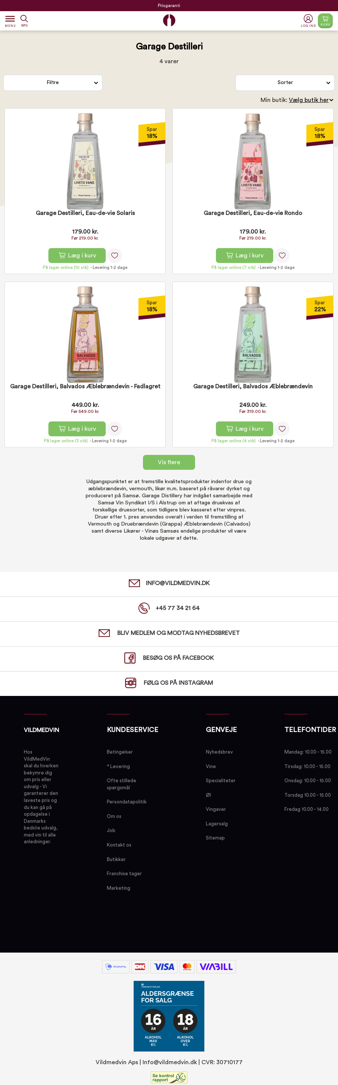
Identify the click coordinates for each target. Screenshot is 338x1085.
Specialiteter (221, 780)
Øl (208, 795)
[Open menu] (10, 20)
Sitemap (215, 837)
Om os (114, 816)
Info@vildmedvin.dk (170, 1062)
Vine (211, 766)
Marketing (118, 888)
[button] (309, 21)
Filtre (53, 82)
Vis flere (169, 462)
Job (111, 830)
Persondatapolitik (127, 801)
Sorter (285, 82)
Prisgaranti (169, 5)
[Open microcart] (325, 20)
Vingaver (216, 809)
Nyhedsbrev (219, 751)
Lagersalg (217, 823)
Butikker (116, 859)
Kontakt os (119, 844)
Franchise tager (124, 873)
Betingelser (120, 751)
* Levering (118, 766)
